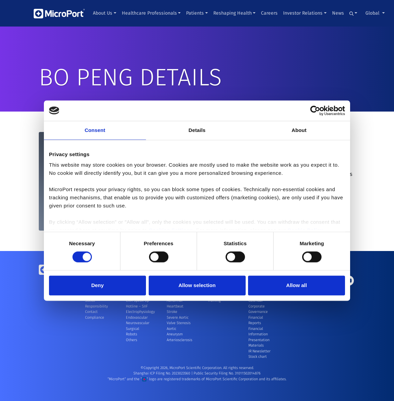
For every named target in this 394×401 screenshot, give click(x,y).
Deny (97, 285)
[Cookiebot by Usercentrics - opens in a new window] (315, 110)
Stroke (172, 312)
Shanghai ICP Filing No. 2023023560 (162, 373)
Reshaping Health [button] (232, 13)
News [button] (338, 13)
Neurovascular (137, 323)
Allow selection (196, 285)
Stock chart (257, 356)
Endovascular (137, 317)
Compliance (94, 317)
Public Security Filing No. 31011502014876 (227, 373)
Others (131, 340)
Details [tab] (197, 130)
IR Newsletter (259, 351)
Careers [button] (269, 13)
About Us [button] (102, 13)
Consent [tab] (95, 130)
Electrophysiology (140, 312)
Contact (91, 312)
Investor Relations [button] (303, 13)
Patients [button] (195, 13)
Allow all (296, 285)
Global (373, 13)
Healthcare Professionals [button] (149, 13)
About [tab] (299, 130)
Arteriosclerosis (179, 340)
